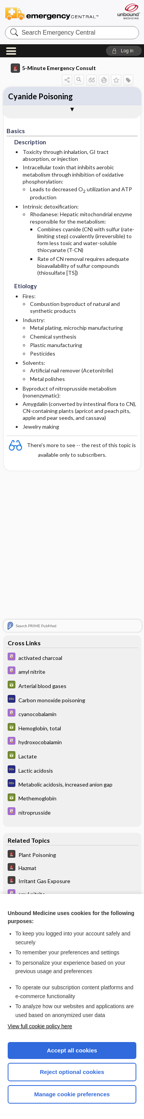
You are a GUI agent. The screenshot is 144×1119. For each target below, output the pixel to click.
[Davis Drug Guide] (72, 657)
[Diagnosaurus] (72, 700)
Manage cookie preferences (72, 1094)
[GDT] (72, 685)
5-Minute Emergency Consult (53, 68)
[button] (124, 51)
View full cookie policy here (40, 1026)
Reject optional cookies (72, 1072)
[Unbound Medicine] (128, 11)
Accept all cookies (72, 1050)
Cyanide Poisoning (40, 96)
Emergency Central (52, 13)
